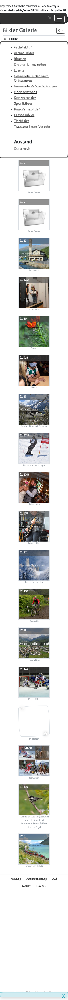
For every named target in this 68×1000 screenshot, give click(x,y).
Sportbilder (23, 104)
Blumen (20, 59)
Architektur (23, 47)
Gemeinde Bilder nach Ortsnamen (31, 78)
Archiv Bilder (24, 53)
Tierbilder (21, 121)
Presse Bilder (24, 115)
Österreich (22, 149)
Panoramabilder (27, 109)
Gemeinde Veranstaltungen (35, 86)
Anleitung (16, 879)
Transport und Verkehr (32, 127)
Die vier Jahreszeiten (30, 65)
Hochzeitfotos (25, 92)
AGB (54, 879)
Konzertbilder (25, 98)
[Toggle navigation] (59, 18)
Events (19, 70)
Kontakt (26, 886)
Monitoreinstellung (36, 879)
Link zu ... (41, 886)
